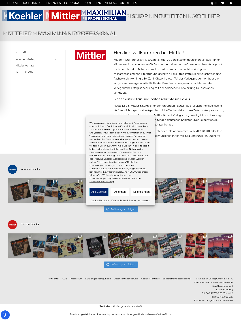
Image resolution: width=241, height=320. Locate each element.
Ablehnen (120, 191)
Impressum (144, 200)
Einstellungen (141, 191)
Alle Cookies (98, 191)
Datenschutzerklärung (101, 181)
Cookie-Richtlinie (100, 200)
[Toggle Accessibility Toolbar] (5, 315)
